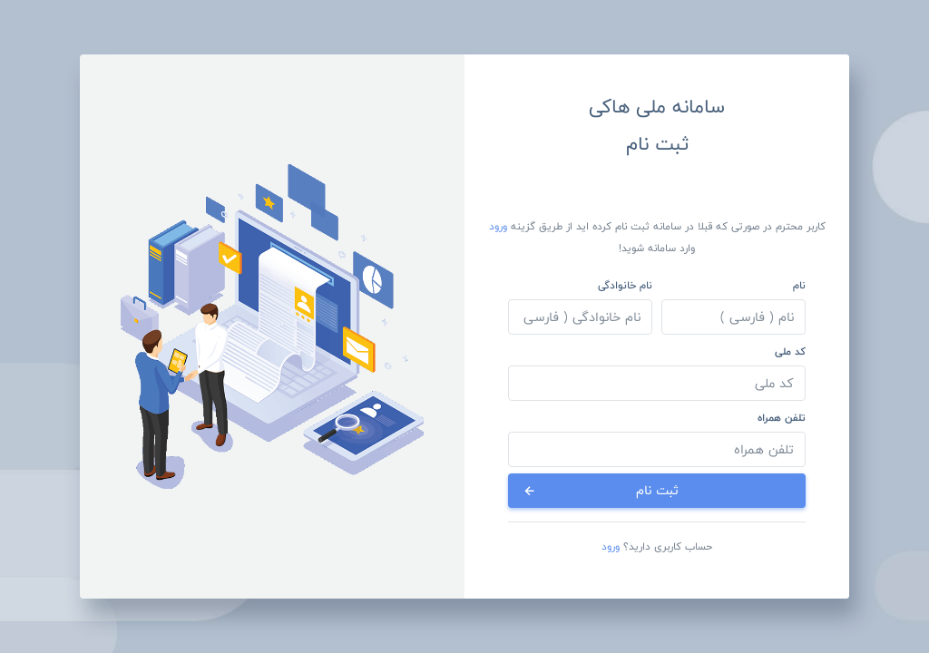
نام (799, 285)
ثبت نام (600, 490)
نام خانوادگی (625, 285)
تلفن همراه (782, 417)
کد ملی (790, 351)
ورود (498, 226)
